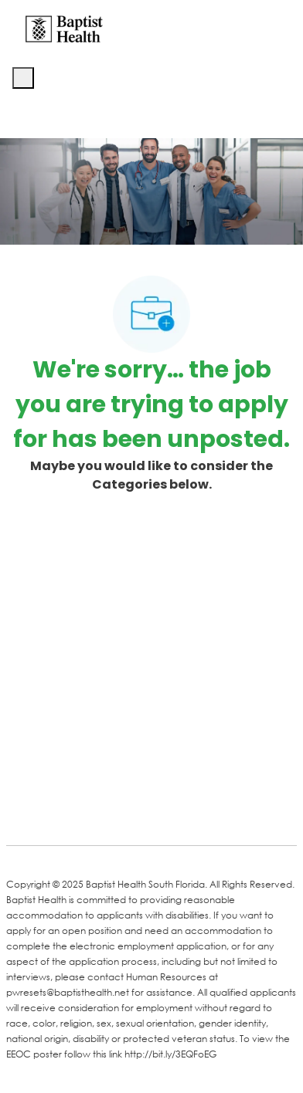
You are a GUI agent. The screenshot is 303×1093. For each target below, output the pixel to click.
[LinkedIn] (77, 811)
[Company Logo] (64, 28)
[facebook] (23, 810)
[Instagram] (201, 811)
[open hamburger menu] (23, 78)
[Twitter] (139, 811)
